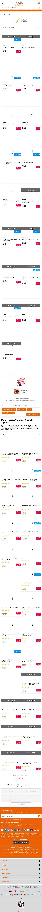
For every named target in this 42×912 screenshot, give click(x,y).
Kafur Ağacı (21, 409)
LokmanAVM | (11, 849)
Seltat (23, 314)
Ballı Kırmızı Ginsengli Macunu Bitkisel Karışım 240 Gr (11, 163)
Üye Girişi (25, 786)
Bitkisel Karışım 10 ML (8, 85)
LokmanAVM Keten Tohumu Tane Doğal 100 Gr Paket (11, 480)
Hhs (23, 45)
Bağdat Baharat (31, 792)
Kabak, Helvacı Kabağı (9, 409)
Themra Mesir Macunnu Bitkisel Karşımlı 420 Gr (9, 506)
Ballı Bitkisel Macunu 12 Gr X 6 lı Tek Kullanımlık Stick (30, 201)
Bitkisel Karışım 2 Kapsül (8, 277)
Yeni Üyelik (17, 786)
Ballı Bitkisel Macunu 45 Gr (28, 124)
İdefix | (37, 853)
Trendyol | (36, 849)
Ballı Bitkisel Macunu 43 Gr (9, 124)
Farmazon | (21, 853)
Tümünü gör (21, 804)
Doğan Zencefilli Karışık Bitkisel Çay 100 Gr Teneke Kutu (31, 608)
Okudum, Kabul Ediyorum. (12, 819)
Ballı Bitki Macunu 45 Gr (27, 316)
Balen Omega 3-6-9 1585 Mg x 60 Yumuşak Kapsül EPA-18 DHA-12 (29, 480)
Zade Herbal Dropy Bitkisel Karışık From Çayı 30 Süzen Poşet (31, 763)
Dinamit (5, 199)
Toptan (30, 9)
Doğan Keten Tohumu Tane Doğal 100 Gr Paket (10, 634)
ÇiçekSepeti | (18, 849)
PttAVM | (24, 849)
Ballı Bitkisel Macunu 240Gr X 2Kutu (11, 316)
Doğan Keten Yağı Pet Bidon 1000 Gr (10, 607)
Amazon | (30, 849)
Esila (31, 800)
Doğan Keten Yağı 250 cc (27, 583)
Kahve (29, 409)
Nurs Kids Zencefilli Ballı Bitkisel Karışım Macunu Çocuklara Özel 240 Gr (31, 710)
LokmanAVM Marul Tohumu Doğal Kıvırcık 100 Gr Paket (30, 454)
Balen (10, 796)
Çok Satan (22, 9)
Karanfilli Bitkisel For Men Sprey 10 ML (11, 201)
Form (37, 9)
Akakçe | (32, 853)
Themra (4, 45)
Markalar (4, 9)
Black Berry (5, 84)
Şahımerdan (25, 84)
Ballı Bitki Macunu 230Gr (27, 162)
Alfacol (10, 792)
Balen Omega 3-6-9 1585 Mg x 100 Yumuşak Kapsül (30, 532)
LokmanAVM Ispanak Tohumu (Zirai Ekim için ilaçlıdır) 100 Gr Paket (10, 454)
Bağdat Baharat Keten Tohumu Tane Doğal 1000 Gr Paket (30, 736)
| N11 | (5, 849)
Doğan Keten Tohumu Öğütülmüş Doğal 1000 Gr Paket (11, 532)
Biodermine (31, 796)
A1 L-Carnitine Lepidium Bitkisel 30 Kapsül (30, 278)
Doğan (11, 800)
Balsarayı (24, 161)
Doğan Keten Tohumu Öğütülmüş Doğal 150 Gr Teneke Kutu (31, 634)
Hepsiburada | (18, 851)
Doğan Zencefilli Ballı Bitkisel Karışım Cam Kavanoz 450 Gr (10, 660)
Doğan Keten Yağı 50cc (27, 558)
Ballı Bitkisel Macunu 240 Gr (9, 47)
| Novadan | (6, 853)
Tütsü (15, 9)
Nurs (4, 353)
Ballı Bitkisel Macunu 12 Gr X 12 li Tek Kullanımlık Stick (11, 240)
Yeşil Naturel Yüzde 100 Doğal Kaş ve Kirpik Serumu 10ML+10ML (30, 684)
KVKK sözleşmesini (7, 819)
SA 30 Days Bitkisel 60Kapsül (28, 47)
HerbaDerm (24, 237)
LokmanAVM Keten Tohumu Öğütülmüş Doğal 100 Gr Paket (11, 558)
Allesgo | (27, 853)
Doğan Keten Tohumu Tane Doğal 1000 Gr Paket (31, 506)
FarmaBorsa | (14, 853)
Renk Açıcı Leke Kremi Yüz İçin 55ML (30, 239)
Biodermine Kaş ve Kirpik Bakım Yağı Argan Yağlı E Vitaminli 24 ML (10, 710)
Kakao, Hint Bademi (8, 413)
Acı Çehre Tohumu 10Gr (8, 354)
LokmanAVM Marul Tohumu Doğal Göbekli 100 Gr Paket (30, 660)
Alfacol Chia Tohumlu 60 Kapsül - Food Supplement (10, 736)
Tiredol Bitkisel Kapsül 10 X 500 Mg (10, 762)
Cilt (10, 9)
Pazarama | (25, 851)
